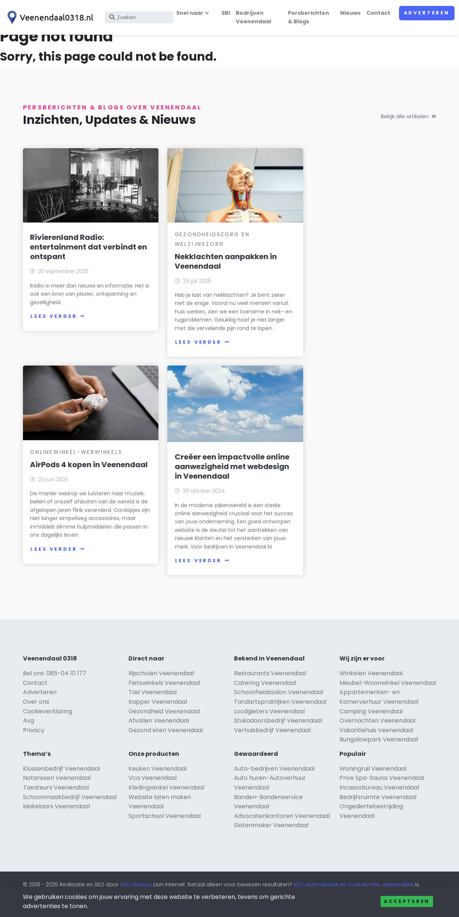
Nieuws (350, 13)
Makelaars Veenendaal (56, 817)
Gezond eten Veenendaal (165, 741)
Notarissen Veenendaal (57, 789)
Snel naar (189, 13)
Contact (378, 13)
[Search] (139, 17)
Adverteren (427, 13)
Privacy (33, 741)
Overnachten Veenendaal (377, 731)
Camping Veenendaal (371, 722)
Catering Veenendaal (265, 694)
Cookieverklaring (47, 722)
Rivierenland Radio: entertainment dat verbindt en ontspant (88, 245)
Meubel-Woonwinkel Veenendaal (387, 694)
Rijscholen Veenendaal (161, 684)
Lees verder (58, 314)
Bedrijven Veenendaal (253, 17)
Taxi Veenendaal (152, 703)
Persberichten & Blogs (308, 17)
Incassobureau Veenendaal (379, 798)
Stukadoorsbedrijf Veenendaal (278, 731)
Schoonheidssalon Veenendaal (278, 703)
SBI (225, 13)
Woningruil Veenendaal (372, 779)
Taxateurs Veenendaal (56, 798)
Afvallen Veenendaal (158, 731)
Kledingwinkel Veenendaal (166, 798)
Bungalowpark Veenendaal (378, 750)
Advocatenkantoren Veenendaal (282, 827)
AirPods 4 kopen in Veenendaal (346, 249)
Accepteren (407, 901)
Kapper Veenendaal (157, 713)
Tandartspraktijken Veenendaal (280, 713)
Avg (28, 731)
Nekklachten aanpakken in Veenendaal (222, 259)
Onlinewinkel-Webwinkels (357, 232)
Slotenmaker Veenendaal (271, 836)
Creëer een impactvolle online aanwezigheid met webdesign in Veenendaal (87, 469)
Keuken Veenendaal (157, 779)
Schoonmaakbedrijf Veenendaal (70, 808)
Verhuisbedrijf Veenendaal (272, 741)
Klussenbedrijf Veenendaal (61, 779)
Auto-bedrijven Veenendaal (274, 779)
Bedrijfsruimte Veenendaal (377, 808)
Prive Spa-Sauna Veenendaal (381, 789)
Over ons (36, 713)
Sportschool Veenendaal (164, 827)
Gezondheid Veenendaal (164, 722)
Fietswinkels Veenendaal (164, 694)
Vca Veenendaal (152, 789)
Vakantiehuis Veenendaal (376, 741)
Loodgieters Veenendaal (269, 722)
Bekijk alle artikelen (408, 116)
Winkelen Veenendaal (371, 684)
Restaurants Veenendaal (270, 684)
